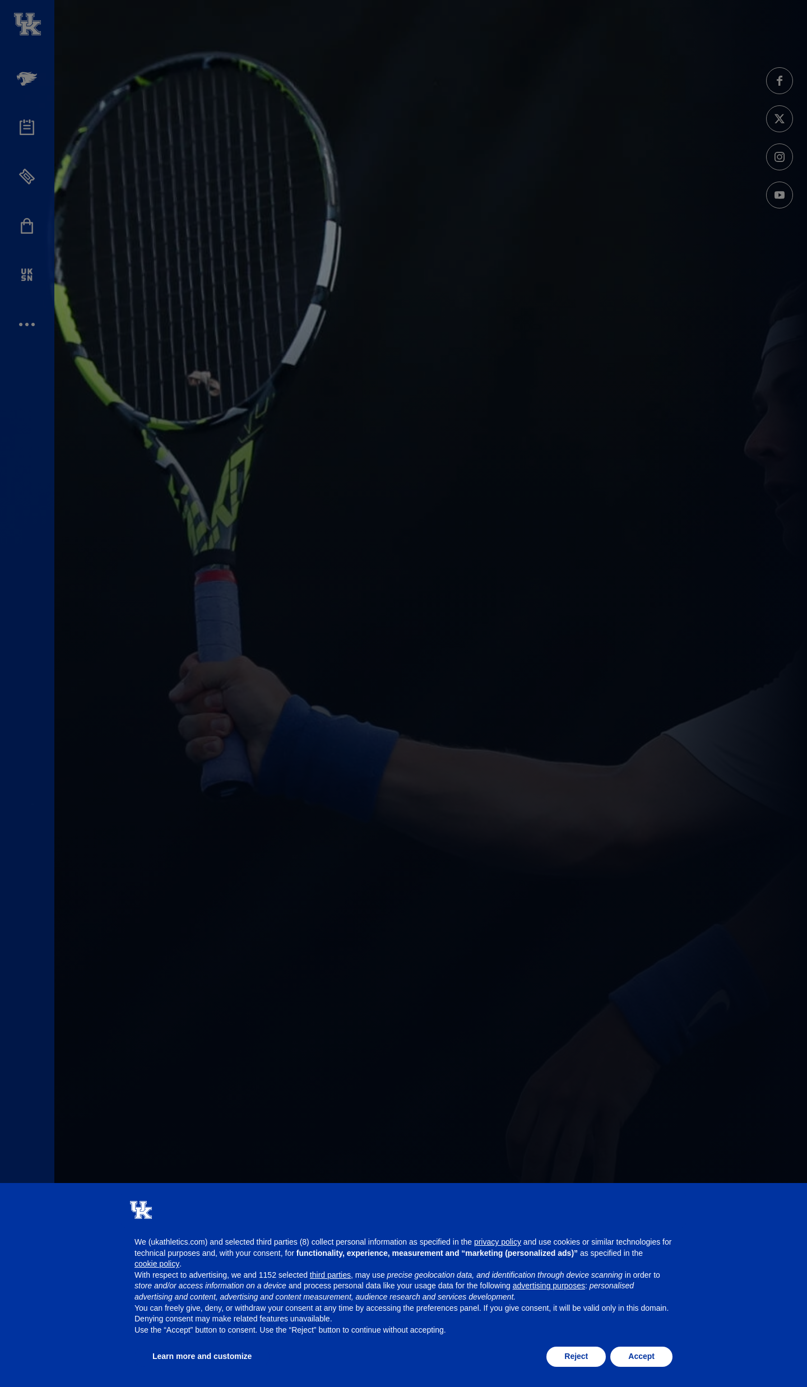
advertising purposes (549, 1285)
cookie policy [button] (156, 1263)
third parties (330, 1274)
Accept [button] (641, 1356)
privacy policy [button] (497, 1241)
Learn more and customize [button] (202, 1356)
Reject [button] (576, 1356)
